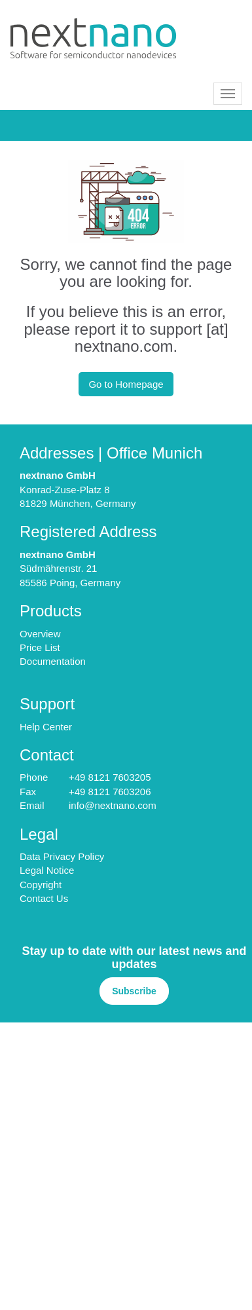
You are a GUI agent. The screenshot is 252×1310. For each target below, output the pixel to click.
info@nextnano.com (112, 805)
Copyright (41, 884)
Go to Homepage (125, 384)
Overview (40, 633)
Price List (40, 647)
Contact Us (44, 898)
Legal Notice (47, 870)
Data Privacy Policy (62, 856)
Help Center (46, 726)
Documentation (53, 661)
